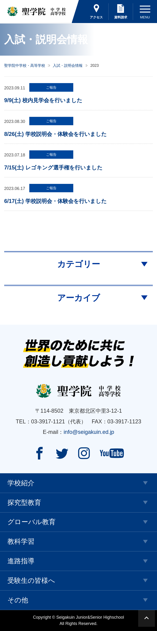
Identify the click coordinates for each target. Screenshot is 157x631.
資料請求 (120, 17)
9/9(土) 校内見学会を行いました (43, 100)
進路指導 (20, 561)
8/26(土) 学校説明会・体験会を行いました (55, 134)
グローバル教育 (31, 522)
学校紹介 (20, 483)
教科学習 (20, 541)
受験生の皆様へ (31, 580)
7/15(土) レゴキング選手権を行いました (53, 168)
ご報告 (51, 87)
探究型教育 (24, 502)
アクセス (96, 17)
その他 (17, 600)
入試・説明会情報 (68, 65)
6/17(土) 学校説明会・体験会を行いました (55, 201)
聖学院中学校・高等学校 (24, 65)
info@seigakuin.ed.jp (88, 432)
